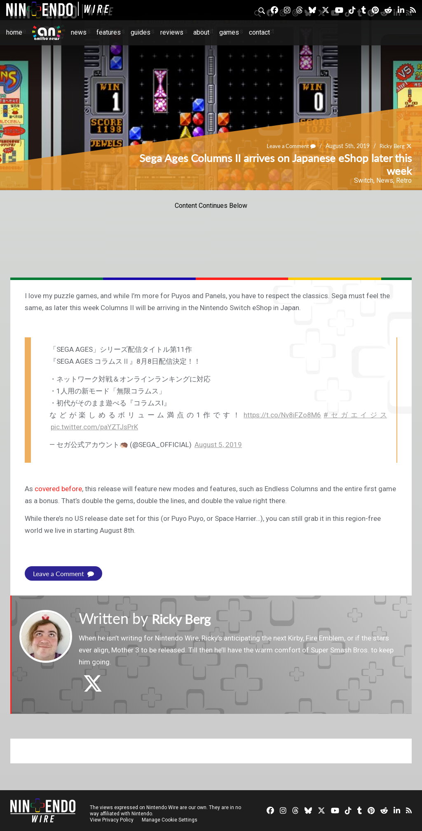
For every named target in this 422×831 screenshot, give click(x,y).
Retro (404, 180)
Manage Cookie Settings (171, 819)
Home (14, 32)
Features (108, 32)
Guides (140, 32)
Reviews (171, 32)
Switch (363, 180)
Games (229, 32)
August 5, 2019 (218, 444)
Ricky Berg (390, 146)
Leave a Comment (287, 146)
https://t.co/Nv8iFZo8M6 (282, 415)
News (79, 32)
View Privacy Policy (112, 819)
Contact (259, 32)
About (201, 32)
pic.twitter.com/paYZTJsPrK (94, 427)
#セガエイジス (355, 415)
